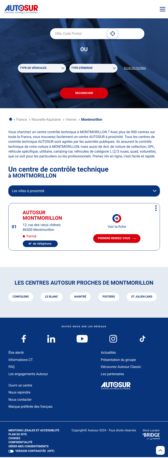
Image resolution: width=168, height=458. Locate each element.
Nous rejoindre (19, 393)
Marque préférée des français (30, 407)
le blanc (51, 297)
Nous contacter (20, 400)
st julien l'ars (141, 297)
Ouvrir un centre (20, 386)
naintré (80, 297)
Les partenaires (112, 375)
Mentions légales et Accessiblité (33, 431)
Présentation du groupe (118, 361)
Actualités (108, 353)
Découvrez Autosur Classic (121, 368)
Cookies (14, 439)
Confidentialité (20, 443)
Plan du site (17, 435)
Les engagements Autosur (28, 375)
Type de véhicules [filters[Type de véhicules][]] (33, 68)
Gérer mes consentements (28, 447)
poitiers (108, 297)
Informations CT (20, 361)
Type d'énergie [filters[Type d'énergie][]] (82, 68)
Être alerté (16, 353)
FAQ (11, 368)
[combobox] (77, 33)
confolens (21, 297)
